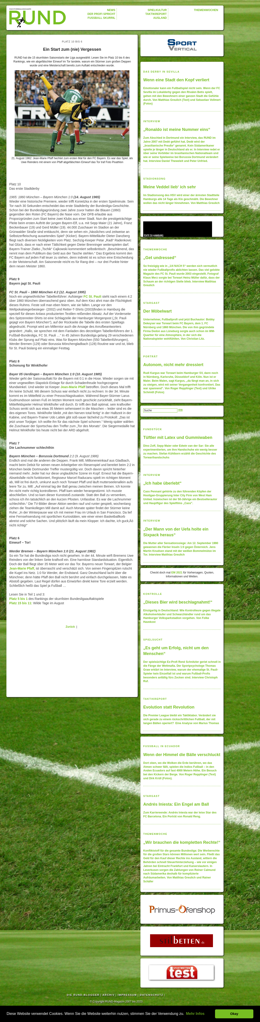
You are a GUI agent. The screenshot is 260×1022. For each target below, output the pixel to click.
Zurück (70, 626)
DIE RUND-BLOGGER (83, 995)
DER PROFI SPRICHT (101, 14)
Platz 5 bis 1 (18, 599)
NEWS (111, 10)
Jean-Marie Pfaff (73, 387)
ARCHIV (109, 995)
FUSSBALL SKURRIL (101, 18)
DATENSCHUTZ (151, 995)
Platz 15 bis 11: (21, 603)
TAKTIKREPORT (156, 14)
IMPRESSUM (127, 995)
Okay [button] (234, 1014)
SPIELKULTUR (157, 10)
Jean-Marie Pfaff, (22, 568)
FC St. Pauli (92, 296)
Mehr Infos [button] (195, 1014)
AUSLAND (160, 18)
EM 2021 (176, 572)
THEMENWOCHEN (206, 10)
